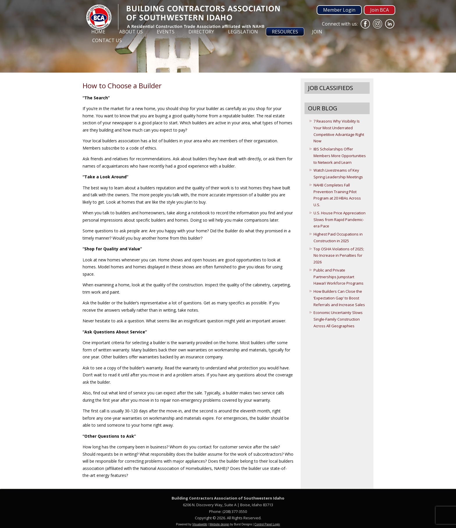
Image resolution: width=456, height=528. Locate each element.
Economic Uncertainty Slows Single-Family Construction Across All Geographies (338, 319)
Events (165, 31)
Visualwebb (199, 524)
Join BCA (379, 10)
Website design (219, 524)
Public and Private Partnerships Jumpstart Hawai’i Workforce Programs (339, 276)
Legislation (243, 31)
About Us (131, 31)
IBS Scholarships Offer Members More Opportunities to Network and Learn (340, 155)
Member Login (339, 10)
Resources (285, 31)
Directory (201, 31)
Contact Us (107, 40)
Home (98, 31)
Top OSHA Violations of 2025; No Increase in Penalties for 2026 (339, 255)
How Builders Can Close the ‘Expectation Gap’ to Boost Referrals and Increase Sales (339, 298)
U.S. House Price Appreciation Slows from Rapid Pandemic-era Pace (340, 219)
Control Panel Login (267, 524)
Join (317, 31)
